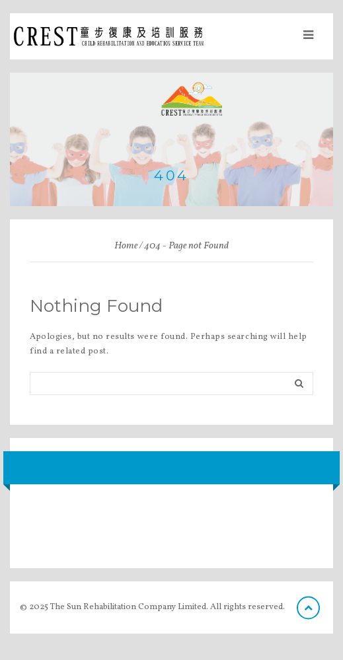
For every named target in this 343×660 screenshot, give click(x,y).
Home (125, 246)
